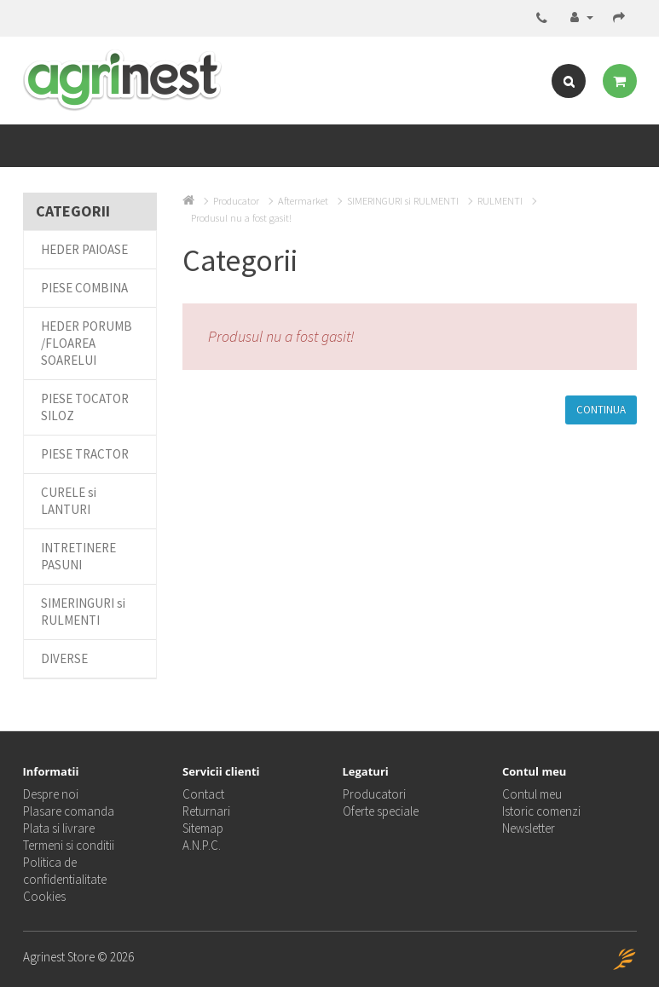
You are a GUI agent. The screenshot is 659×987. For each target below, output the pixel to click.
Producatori (374, 794)
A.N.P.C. (201, 845)
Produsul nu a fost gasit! (241, 217)
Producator (236, 200)
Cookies (44, 896)
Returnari (206, 811)
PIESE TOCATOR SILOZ (85, 407)
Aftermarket (303, 200)
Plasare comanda (68, 811)
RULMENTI (500, 200)
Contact (203, 794)
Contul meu (532, 794)
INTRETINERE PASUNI (78, 556)
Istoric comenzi (541, 811)
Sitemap (202, 828)
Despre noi (50, 794)
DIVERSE (64, 658)
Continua (601, 409)
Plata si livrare (59, 828)
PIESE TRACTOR (85, 454)
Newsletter (528, 828)
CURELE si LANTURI (68, 500)
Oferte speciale (381, 811)
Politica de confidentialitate (65, 870)
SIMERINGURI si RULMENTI (83, 611)
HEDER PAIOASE (84, 249)
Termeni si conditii (68, 845)
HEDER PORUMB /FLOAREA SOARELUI (86, 343)
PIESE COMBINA (84, 288)
